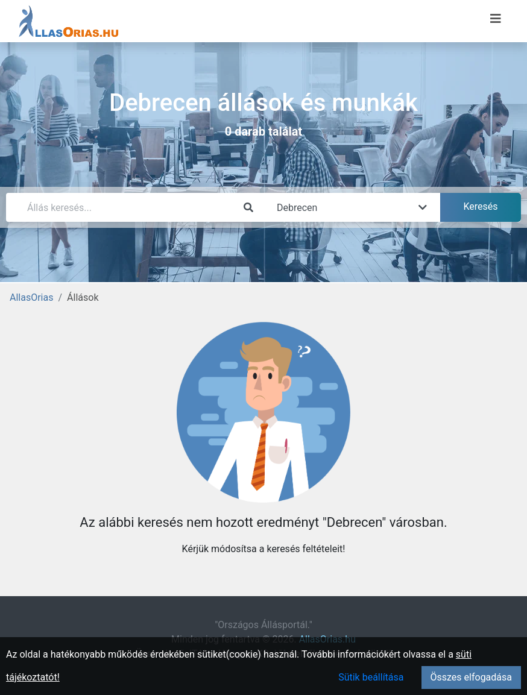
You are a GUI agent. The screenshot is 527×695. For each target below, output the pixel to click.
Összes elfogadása (471, 677)
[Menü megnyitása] (495, 18)
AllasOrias (31, 297)
